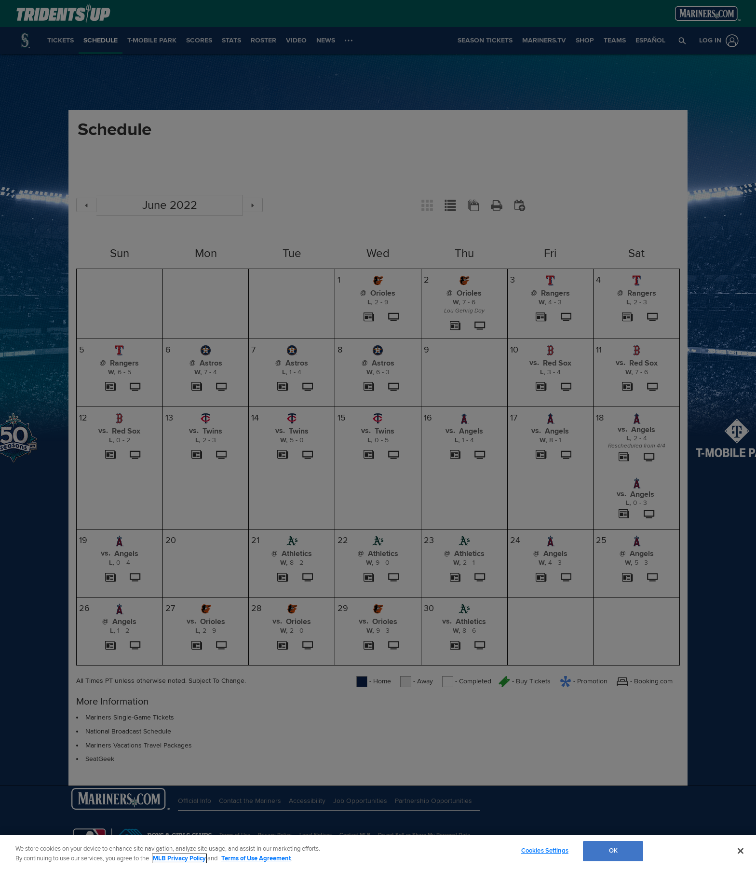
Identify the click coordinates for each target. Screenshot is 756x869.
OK (613, 851)
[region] (378, 852)
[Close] (740, 850)
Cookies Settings (544, 851)
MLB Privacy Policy (179, 858)
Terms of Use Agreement (256, 858)
